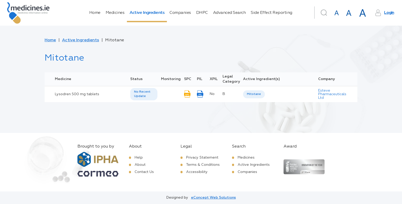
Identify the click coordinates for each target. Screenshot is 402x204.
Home (94, 13)
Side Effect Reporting (271, 13)
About (140, 165)
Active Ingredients (146, 13)
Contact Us (144, 172)
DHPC (202, 13)
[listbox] (143, 94)
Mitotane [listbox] (254, 94)
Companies (180, 13)
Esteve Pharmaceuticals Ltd (332, 94)
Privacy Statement (202, 157)
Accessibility (197, 172)
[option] (254, 94)
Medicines (115, 13)
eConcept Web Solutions (213, 197)
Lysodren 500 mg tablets (77, 94)
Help (139, 157)
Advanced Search (229, 13)
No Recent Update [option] (142, 94)
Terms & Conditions (203, 165)
